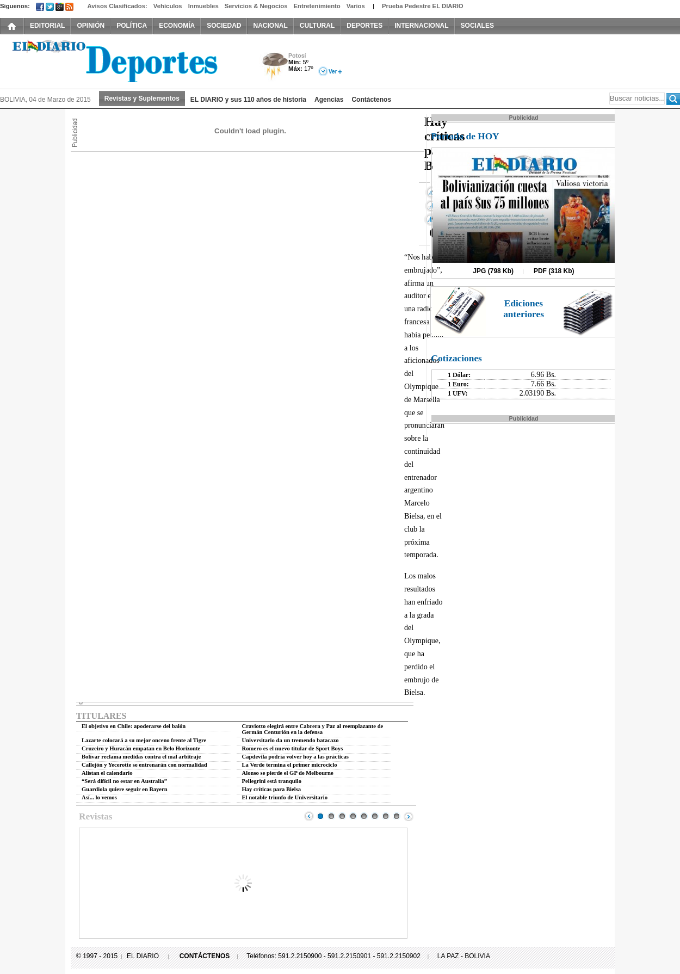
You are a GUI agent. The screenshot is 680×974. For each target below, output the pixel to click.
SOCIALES (477, 25)
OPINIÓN (90, 25)
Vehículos (167, 6)
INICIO (12, 25)
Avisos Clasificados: (117, 6)
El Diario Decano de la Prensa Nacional (122, 60)
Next (408, 816)
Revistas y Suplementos (142, 98)
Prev (309, 816)
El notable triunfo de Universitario (284, 797)
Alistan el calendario (107, 773)
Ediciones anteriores (523, 308)
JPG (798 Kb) (493, 271)
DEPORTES (364, 25)
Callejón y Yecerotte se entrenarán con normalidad (144, 765)
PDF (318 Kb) (554, 271)
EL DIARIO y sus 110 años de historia (248, 99)
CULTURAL (317, 25)
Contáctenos (371, 99)
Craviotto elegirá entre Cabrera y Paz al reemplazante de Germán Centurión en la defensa (313, 729)
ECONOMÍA (177, 25)
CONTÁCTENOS (205, 956)
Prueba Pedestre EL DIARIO (422, 6)
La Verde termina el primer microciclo (289, 765)
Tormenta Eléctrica (273, 67)
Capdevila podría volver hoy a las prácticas (295, 757)
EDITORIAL (47, 25)
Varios (356, 6)
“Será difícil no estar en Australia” (124, 781)
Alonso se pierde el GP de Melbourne (287, 773)
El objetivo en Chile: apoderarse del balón (134, 726)
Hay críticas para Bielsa (271, 789)
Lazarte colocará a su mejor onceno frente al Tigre (144, 740)
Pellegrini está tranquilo (272, 781)
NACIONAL (270, 25)
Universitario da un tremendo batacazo (290, 740)
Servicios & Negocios (256, 6)
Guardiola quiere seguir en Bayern (125, 789)
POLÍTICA (131, 25)
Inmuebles (203, 6)
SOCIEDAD (224, 25)
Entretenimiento (317, 6)
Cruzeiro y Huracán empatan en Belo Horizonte (141, 748)
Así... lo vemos (99, 797)
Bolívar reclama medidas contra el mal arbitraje (141, 757)
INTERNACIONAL (421, 25)
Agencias (328, 99)
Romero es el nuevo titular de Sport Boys (292, 748)
